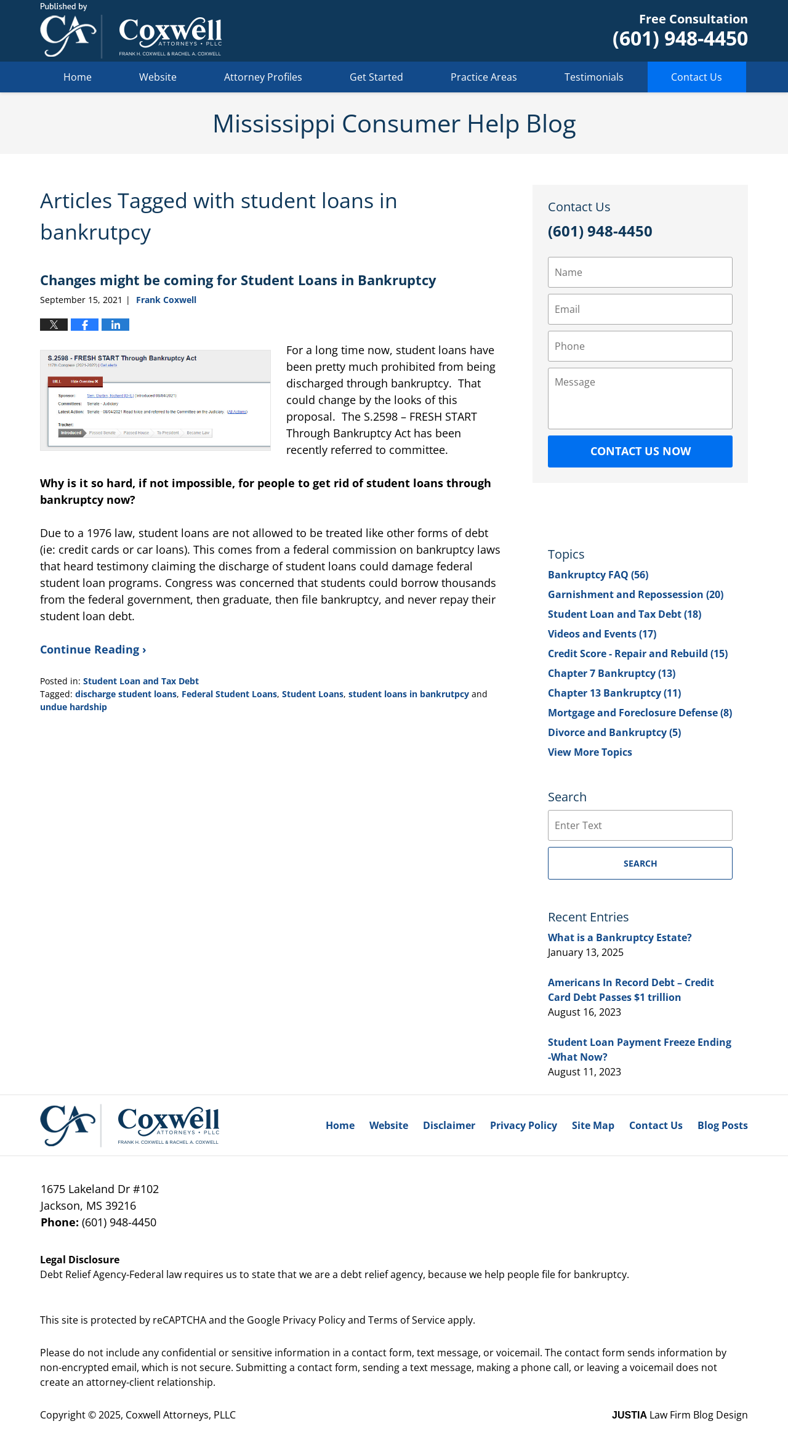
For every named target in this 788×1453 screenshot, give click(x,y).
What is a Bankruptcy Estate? (620, 937)
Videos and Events (602, 634)
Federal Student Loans (229, 694)
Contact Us (696, 77)
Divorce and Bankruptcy (614, 732)
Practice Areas (484, 77)
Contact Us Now (640, 450)
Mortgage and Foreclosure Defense (640, 712)
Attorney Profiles (263, 77)
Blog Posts (723, 1125)
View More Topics (590, 752)
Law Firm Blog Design (680, 1415)
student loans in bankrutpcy (408, 694)
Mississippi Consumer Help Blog (131, 31)
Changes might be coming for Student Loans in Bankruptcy (238, 279)
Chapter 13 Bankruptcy (614, 693)
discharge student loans (126, 694)
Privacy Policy (523, 1125)
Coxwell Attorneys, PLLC (181, 1415)
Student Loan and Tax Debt (141, 681)
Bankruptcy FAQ (598, 574)
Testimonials (594, 77)
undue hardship (73, 707)
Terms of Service (406, 1320)
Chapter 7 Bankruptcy (611, 673)
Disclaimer (449, 1125)
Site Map (593, 1125)
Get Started (376, 77)
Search (640, 863)
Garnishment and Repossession (635, 594)
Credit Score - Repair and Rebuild (638, 653)
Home (77, 77)
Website (158, 77)
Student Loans (313, 694)
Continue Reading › (93, 649)
